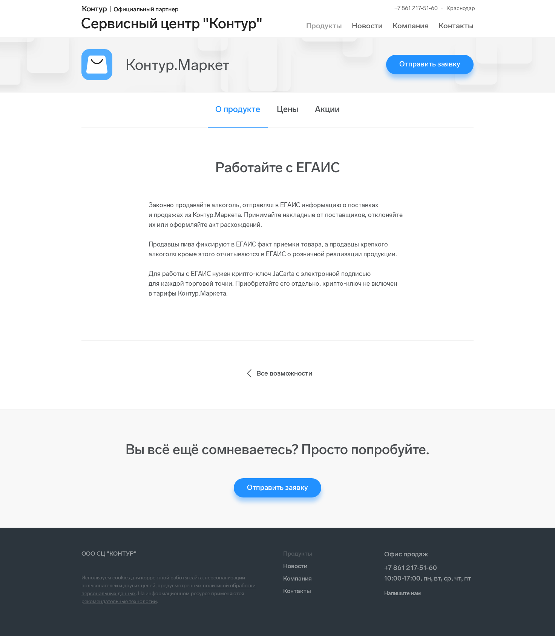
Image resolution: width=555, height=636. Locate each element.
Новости (367, 25)
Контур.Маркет (177, 64)
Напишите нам (402, 593)
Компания (410, 25)
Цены (287, 109)
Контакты (456, 25)
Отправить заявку (429, 64)
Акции (327, 109)
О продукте (237, 109)
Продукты (324, 25)
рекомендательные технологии (119, 601)
